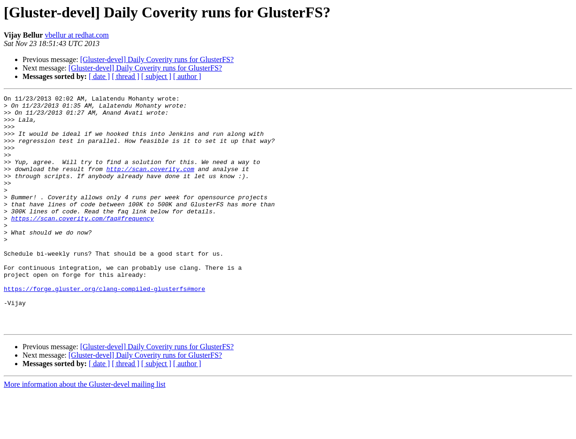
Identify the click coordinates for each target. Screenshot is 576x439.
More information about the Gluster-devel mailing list (85, 431)
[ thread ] (125, 76)
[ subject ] (156, 76)
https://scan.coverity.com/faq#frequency (82, 243)
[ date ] (99, 76)
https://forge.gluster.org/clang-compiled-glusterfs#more (104, 328)
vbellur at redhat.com (76, 35)
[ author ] (187, 76)
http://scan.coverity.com (150, 184)
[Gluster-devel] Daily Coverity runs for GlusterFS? (157, 59)
